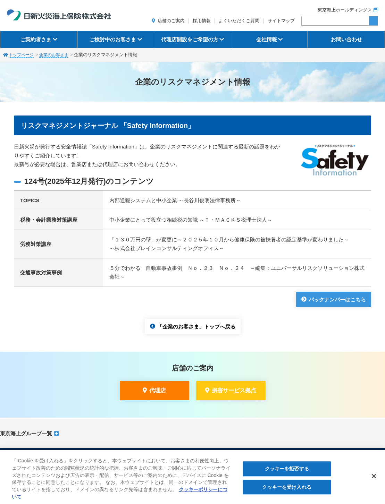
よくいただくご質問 (239, 20)
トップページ (22, 54)
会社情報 (266, 39)
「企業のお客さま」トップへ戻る (196, 326)
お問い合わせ (346, 39)
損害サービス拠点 (234, 390)
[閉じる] (374, 480)
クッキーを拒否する (287, 473)
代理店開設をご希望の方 (189, 39)
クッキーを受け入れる (286, 491)
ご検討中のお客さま (112, 39)
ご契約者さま (35, 39)
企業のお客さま (57, 54)
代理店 (157, 390)
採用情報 (202, 20)
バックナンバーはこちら (337, 299)
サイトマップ (281, 20)
